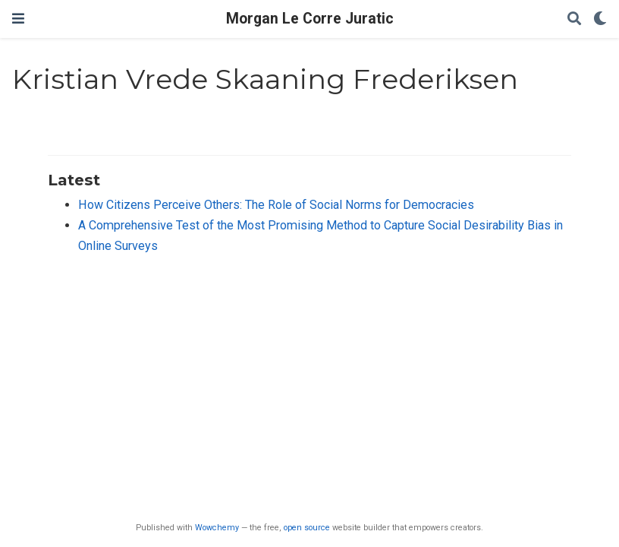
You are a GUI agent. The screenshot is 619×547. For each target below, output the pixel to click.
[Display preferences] (600, 19)
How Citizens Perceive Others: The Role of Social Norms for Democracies (276, 205)
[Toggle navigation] (18, 18)
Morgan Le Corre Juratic (310, 18)
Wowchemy (217, 528)
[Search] (574, 19)
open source (307, 528)
